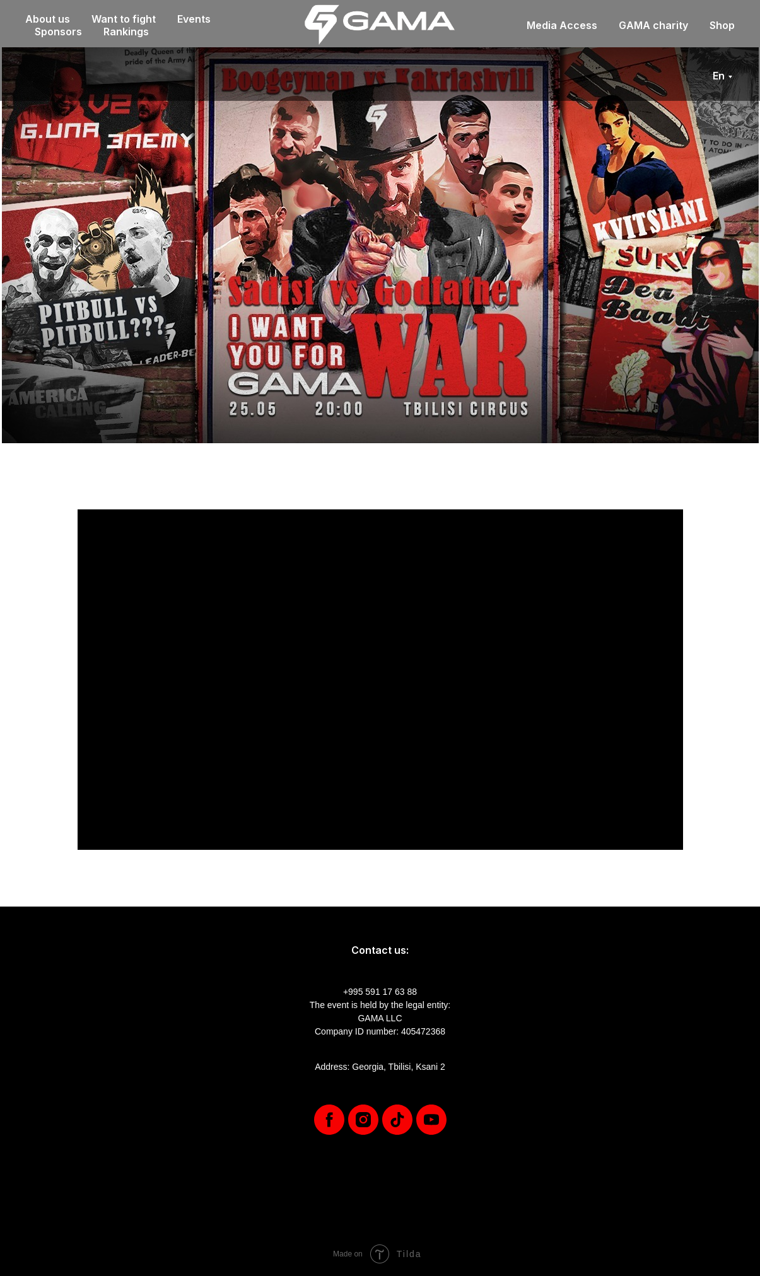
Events (194, 19)
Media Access (562, 25)
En (719, 75)
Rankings (126, 31)
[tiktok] (397, 1120)
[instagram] (363, 1120)
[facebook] (329, 1120)
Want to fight (123, 19)
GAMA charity (653, 25)
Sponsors (58, 31)
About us (47, 19)
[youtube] (431, 1120)
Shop (722, 25)
